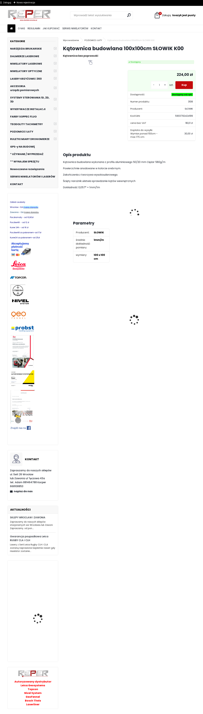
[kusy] (159, 85)
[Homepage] (11, 28)
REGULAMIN (34, 28)
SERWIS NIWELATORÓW (75, 28)
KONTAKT (96, 28)
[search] (129, 15)
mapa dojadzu (31, 212)
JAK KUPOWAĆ (51, 28)
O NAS (21, 28)
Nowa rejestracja (26, 2)
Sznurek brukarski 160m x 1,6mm (79, 317)
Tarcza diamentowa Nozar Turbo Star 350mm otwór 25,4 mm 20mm (113, 320)
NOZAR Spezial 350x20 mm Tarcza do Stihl (145, 323)
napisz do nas (23, 491)
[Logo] (29, 15)
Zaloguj (7, 2)
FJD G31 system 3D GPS (41, 618)
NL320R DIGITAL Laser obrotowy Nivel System (41, 650)
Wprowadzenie (71, 40)
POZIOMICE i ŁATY (93, 40)
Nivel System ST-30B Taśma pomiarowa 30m (41, 577)
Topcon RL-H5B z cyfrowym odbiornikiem (174, 321)
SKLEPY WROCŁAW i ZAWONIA (27, 517)
